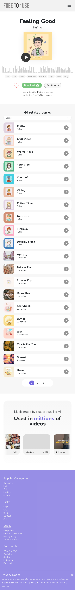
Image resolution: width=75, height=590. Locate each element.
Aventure (21, 360)
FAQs (6, 509)
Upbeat (7, 495)
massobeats (22, 334)
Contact (7, 516)
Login (6, 506)
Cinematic (8, 483)
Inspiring (7, 492)
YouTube (8, 554)
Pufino (37, 27)
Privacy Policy (10, 536)
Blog (6, 512)
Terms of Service (11, 539)
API (5, 519)
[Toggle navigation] (69, 5)
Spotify (7, 557)
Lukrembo (21, 257)
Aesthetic (31, 76)
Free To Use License (42, 95)
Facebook (8, 563)
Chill (14, 76)
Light (51, 76)
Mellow (42, 76)
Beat (59, 76)
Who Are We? (10, 551)
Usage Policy (9, 530)
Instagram (8, 560)
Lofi (8, 76)
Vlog (66, 76)
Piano (22, 76)
